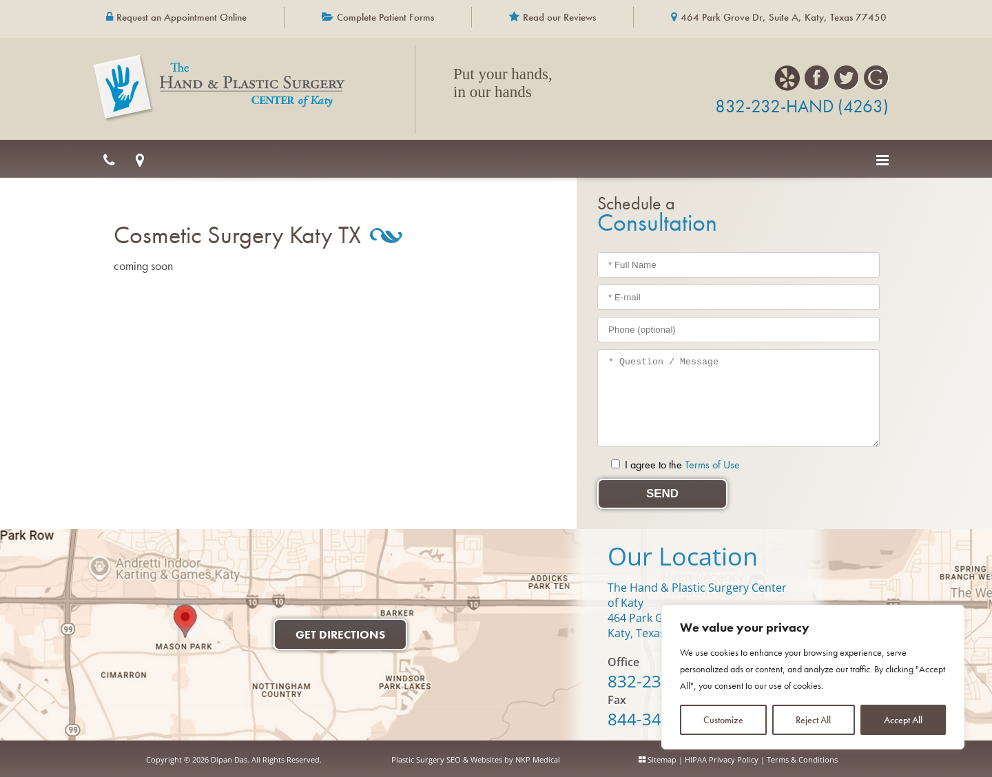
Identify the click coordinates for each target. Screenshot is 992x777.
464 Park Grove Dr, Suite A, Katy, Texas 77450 (784, 17)
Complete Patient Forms (385, 17)
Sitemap (662, 759)
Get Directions (340, 634)
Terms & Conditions (802, 759)
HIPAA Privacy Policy (721, 759)
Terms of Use (712, 464)
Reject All (813, 720)
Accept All (903, 720)
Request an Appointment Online (181, 17)
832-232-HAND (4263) (802, 106)
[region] (812, 677)
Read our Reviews (559, 17)
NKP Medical (537, 759)
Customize (723, 720)
